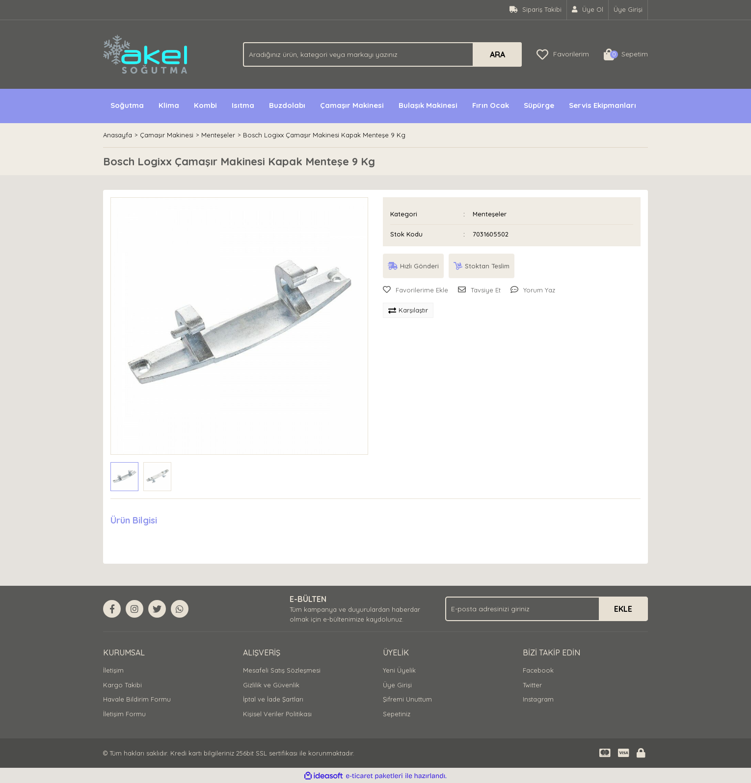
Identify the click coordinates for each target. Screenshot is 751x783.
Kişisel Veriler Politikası (277, 714)
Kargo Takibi (122, 685)
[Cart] (626, 54)
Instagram (538, 699)
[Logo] (146, 53)
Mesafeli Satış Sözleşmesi (282, 670)
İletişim (113, 670)
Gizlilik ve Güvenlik (271, 685)
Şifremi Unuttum (407, 699)
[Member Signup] (588, 10)
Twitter (532, 685)
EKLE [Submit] (623, 609)
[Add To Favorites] (415, 290)
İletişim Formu (124, 714)
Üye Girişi (397, 685)
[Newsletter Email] (546, 609)
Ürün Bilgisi (133, 520)
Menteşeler (490, 214)
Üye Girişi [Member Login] (628, 9)
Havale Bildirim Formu (137, 699)
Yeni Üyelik (399, 670)
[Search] (382, 54)
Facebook (538, 670)
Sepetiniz (396, 714)
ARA (497, 54)
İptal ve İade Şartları (273, 699)
